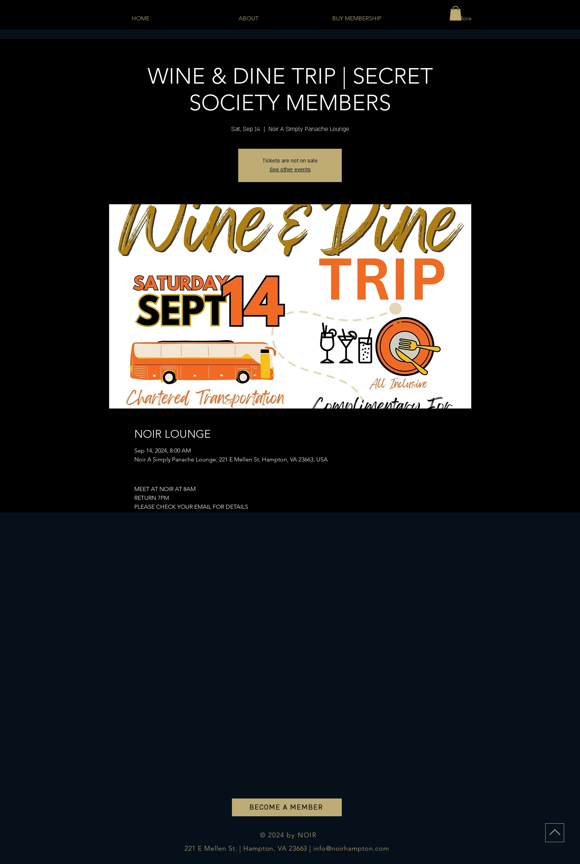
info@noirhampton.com (351, 848)
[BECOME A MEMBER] (287, 807)
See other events (290, 169)
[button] (455, 13)
